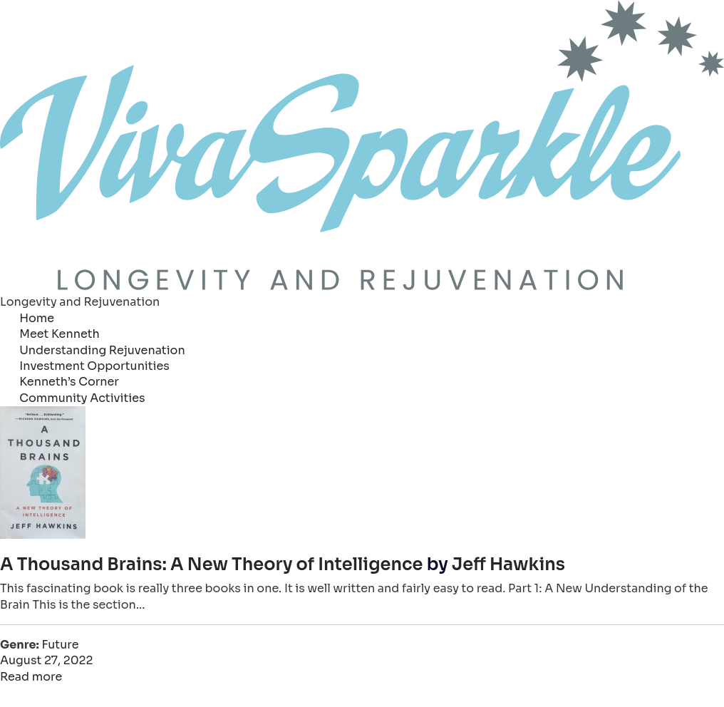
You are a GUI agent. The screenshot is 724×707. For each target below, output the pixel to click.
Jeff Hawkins (508, 564)
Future (59, 644)
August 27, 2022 (46, 660)
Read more (31, 676)
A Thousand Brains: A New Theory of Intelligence (211, 564)
